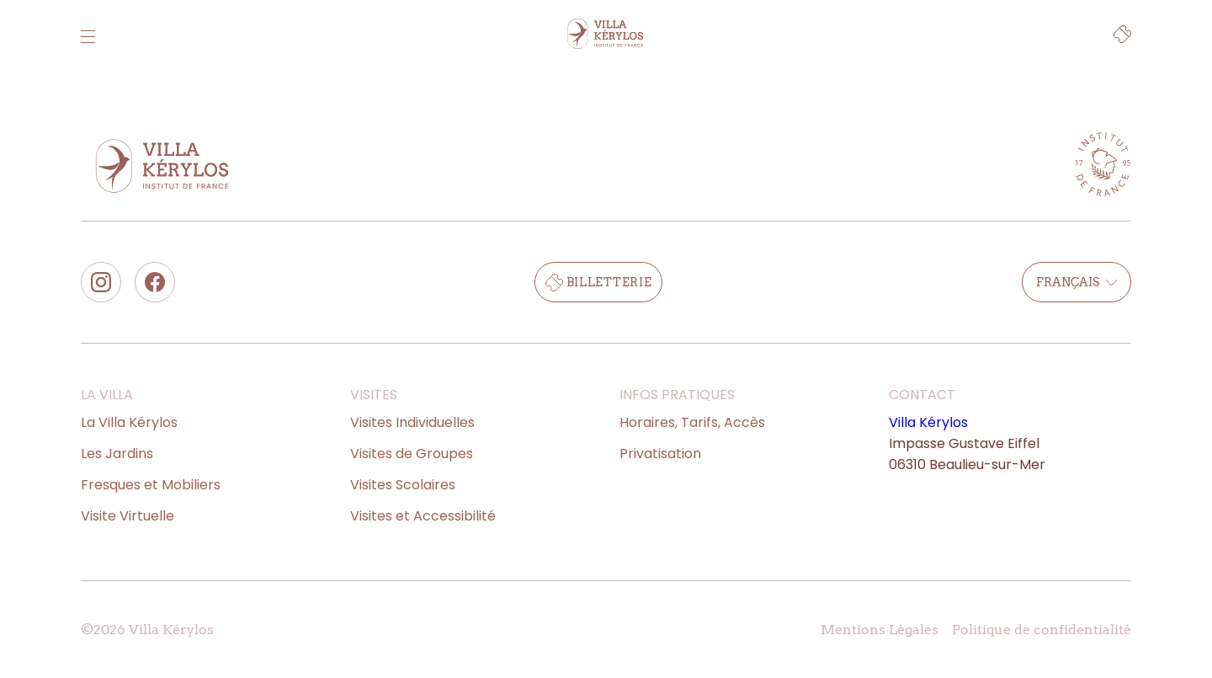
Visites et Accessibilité (423, 516)
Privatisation (660, 453)
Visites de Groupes (411, 453)
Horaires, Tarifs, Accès (692, 422)
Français (1076, 282)
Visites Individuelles (412, 422)
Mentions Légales (879, 630)
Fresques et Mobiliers (151, 484)
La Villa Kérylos (129, 422)
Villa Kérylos (928, 422)
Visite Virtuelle (127, 516)
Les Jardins (117, 453)
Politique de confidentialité (1041, 630)
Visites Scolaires (402, 484)
